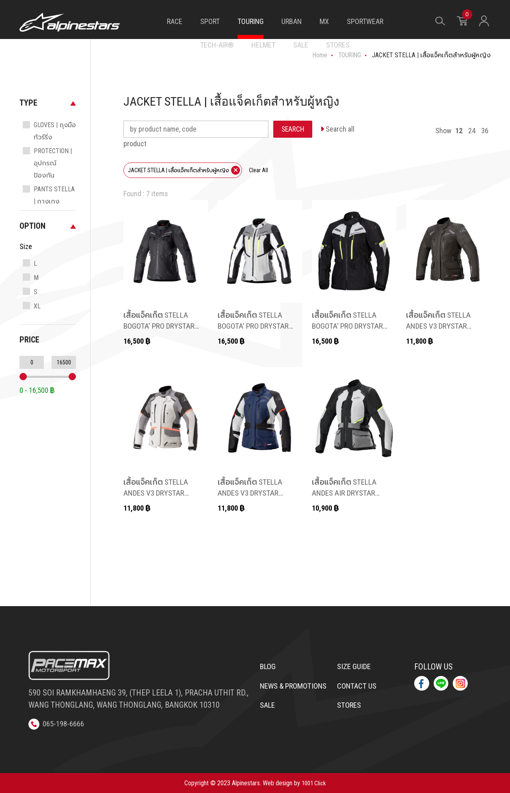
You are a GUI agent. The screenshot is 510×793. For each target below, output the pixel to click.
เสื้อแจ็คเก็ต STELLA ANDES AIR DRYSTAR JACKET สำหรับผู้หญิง (349, 493)
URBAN (291, 21)
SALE (300, 45)
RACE (174, 21)
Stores (350, 707)
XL (37, 306)
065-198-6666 (58, 723)
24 (471, 130)
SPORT (210, 21)
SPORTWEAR (365, 21)
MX (324, 21)
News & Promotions (283, 693)
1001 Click (313, 782)
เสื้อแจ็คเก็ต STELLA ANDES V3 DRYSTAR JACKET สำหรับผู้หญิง (443, 326)
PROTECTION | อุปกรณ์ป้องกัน (53, 163)
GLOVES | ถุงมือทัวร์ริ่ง (55, 131)
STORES (338, 45)
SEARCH (293, 129)
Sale (268, 719)
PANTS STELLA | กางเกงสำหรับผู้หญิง (54, 201)
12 (458, 130)
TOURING (251, 21)
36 (484, 130)
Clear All (258, 170)
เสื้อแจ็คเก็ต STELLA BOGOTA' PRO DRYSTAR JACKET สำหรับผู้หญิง (161, 326)
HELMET (263, 45)
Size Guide (355, 667)
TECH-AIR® (216, 45)
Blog (268, 667)
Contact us (358, 687)
